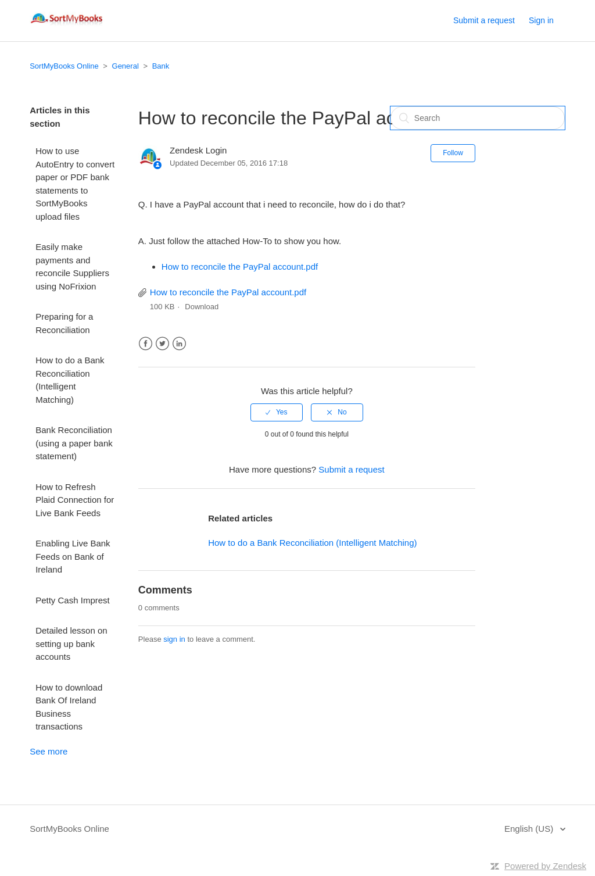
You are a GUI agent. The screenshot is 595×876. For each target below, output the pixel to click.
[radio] (276, 412)
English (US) (529, 829)
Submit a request (484, 20)
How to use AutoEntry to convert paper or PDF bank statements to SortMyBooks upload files (74, 183)
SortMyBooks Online (64, 66)
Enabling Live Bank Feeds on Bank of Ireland (72, 556)
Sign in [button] (541, 20)
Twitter (162, 344)
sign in (174, 639)
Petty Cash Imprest (72, 600)
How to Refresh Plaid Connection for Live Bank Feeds (74, 500)
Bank (161, 66)
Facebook (145, 344)
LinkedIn (179, 344)
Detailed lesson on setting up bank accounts (71, 643)
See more (48, 751)
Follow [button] (453, 153)
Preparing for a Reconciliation (64, 323)
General (125, 66)
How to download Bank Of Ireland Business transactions (68, 707)
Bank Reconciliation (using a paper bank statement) (74, 443)
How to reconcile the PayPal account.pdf (240, 266)
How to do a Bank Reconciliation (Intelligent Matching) (69, 380)
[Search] (477, 118)
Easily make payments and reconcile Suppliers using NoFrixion (72, 266)
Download (201, 306)
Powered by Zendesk (545, 866)
